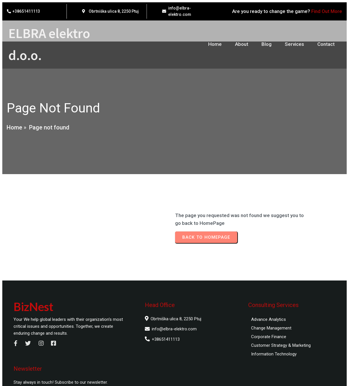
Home (14, 130)
